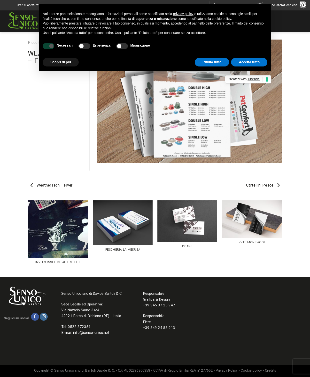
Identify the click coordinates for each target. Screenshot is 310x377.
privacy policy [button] (183, 14)
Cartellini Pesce (263, 185)
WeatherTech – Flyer (51, 185)
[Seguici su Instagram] (44, 317)
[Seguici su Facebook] (35, 317)
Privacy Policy (227, 371)
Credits (270, 371)
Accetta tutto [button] (249, 62)
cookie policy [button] (221, 19)
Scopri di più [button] (60, 62)
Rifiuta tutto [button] (212, 62)
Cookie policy (251, 371)
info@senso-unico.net (91, 332)
